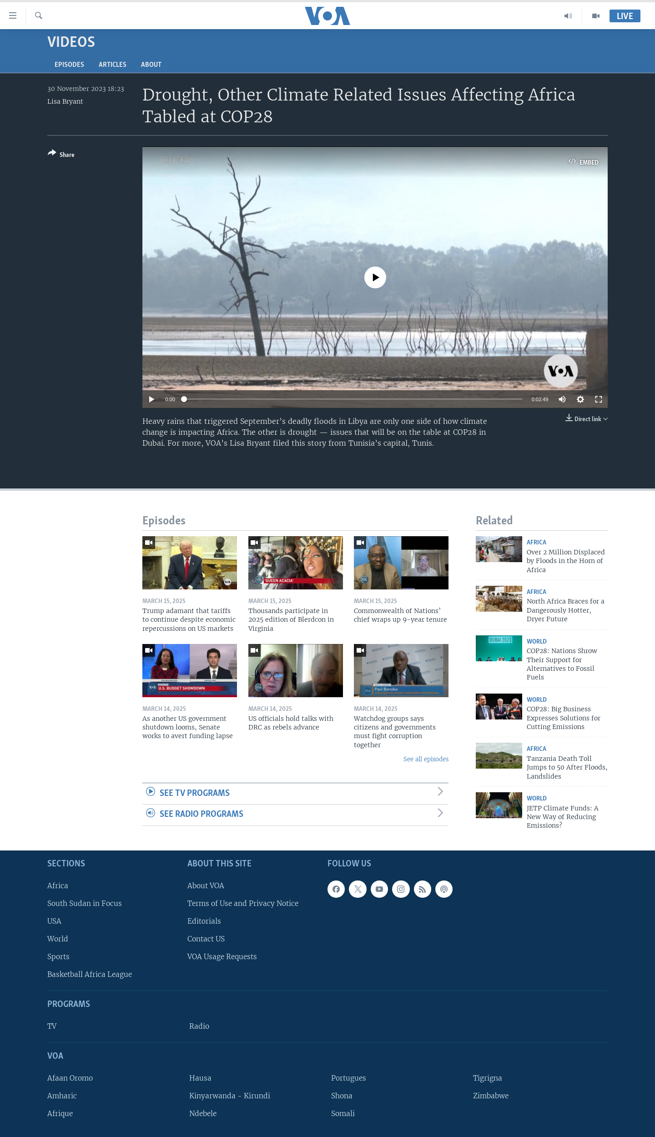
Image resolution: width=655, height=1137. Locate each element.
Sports (58, 956)
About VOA (205, 885)
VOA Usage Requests (222, 956)
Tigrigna (487, 1078)
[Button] (61, 155)
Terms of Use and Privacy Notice (242, 903)
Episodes (69, 65)
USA (54, 921)
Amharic (62, 1096)
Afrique (60, 1113)
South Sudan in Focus (84, 903)
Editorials (204, 921)
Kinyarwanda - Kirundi (229, 1096)
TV (51, 1026)
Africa (536, 542)
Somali (343, 1113)
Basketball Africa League (89, 974)
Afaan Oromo (70, 1078)
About (151, 65)
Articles (112, 65)
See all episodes (425, 759)
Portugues (348, 1078)
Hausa (200, 1078)
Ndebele (203, 1113)
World (537, 642)
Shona (342, 1096)
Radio (199, 1026)
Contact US (206, 939)
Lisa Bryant (65, 101)
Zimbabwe (491, 1096)
